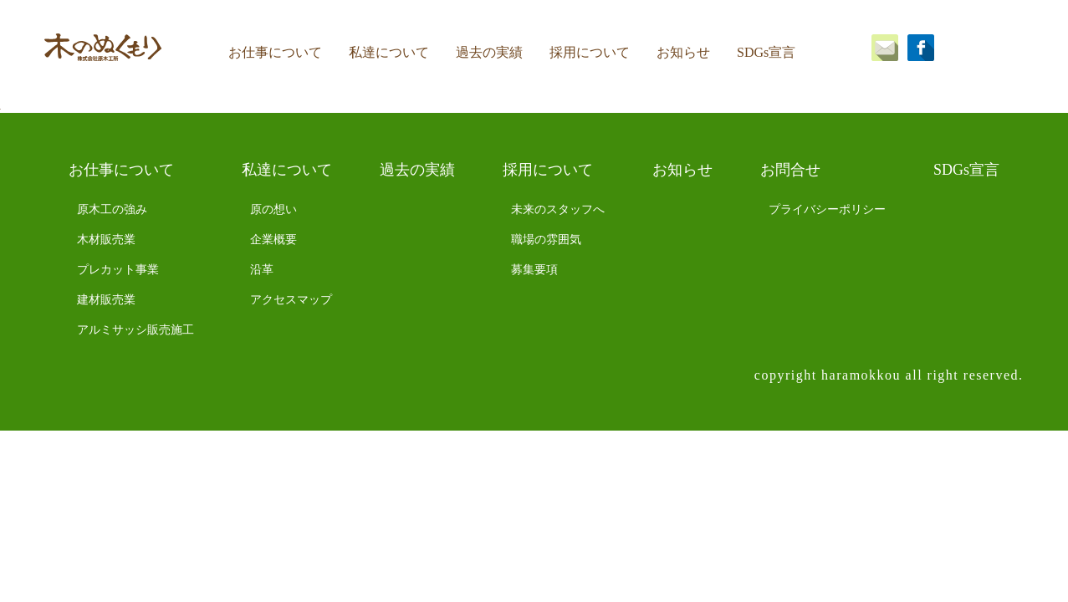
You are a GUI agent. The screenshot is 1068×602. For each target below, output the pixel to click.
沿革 (261, 269)
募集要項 (534, 269)
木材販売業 (106, 239)
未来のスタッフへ (558, 209)
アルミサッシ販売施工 (135, 330)
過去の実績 (489, 52)
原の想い (273, 209)
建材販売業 (106, 299)
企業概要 (273, 239)
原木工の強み (112, 209)
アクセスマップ (291, 299)
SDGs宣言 (766, 52)
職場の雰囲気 (546, 239)
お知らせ (683, 52)
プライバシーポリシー (827, 209)
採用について (589, 52)
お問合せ (790, 169)
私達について (389, 52)
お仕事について (275, 52)
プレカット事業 (118, 269)
